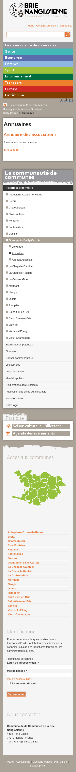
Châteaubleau (17, 207)
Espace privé (37, 765)
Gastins (13, 233)
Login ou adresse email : (23, 662)
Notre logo (12, 405)
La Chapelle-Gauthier (21, 266)
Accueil (10, 761)
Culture (11, 89)
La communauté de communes (30, 45)
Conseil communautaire (19, 358)
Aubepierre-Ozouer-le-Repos (25, 194)
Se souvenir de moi (23, 683)
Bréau (12, 201)
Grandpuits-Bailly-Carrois (24, 240)
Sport (9, 70)
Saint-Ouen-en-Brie (20, 318)
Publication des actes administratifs (26, 391)
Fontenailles (16, 227)
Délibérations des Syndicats (22, 384)
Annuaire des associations (30, 134)
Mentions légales (42, 761)
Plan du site (65, 25)
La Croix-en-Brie (18, 279)
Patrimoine (14, 95)
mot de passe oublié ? (19, 678)
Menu (31, 25)
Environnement (18, 76)
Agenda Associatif (22, 259)
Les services (13, 364)
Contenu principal (46, 25)
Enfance (12, 64)
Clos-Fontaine (17, 214)
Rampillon (14, 305)
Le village (17, 246)
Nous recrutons (14, 398)
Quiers (12, 298)
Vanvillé (13, 324)
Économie (13, 58)
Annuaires (18, 253)
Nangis (13, 292)
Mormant (14, 285)
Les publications (15, 371)
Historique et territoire (19, 187)
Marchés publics (15, 378)
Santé (10, 52)
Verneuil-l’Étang (18, 331)
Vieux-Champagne (19, 337)
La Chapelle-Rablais (20, 272)
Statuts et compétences (19, 344)
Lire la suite (11, 149)
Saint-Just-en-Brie (19, 311)
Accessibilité (23, 761)
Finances (11, 351)
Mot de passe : (17, 670)
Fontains (14, 220)
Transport (13, 83)
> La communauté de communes (26, 105)
